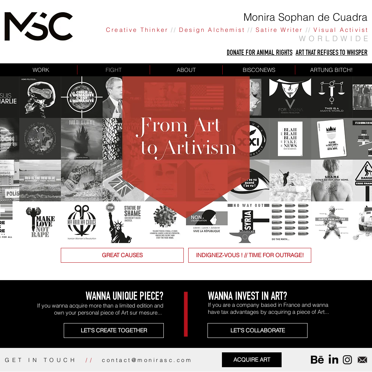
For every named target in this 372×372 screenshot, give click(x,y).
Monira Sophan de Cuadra (305, 17)
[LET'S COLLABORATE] (257, 330)
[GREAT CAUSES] (122, 255)
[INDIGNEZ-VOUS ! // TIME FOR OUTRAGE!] (249, 255)
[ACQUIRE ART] (252, 359)
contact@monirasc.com (147, 359)
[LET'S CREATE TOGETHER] (114, 330)
